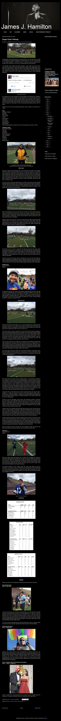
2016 (47, 112)
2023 (47, 101)
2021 (47, 105)
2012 (47, 144)
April (49, 134)
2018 (47, 108)
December (50, 116)
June (49, 130)
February (50, 136)
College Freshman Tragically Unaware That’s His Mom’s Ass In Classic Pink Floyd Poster (51, 74)
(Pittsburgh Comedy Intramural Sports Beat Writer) (21, 41)
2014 (47, 140)
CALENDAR (17, 32)
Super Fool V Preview (50, 124)
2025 (47, 99)
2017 (47, 110)
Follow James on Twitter (50, 156)
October (49, 126)
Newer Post (5, 708)
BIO (10, 32)
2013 (47, 142)
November (50, 118)
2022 (47, 103)
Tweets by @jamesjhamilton (51, 92)
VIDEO (24, 32)
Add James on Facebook (50, 153)
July (49, 128)
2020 (47, 107)
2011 (47, 146)
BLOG (5, 32)
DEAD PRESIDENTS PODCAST (43, 32)
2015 (47, 114)
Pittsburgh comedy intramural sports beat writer (15, 701)
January (49, 138)
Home (21, 708)
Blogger (45, 718)
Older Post (37, 708)
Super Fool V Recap (50, 120)
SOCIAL (31, 32)
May (49, 132)
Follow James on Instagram (51, 158)
